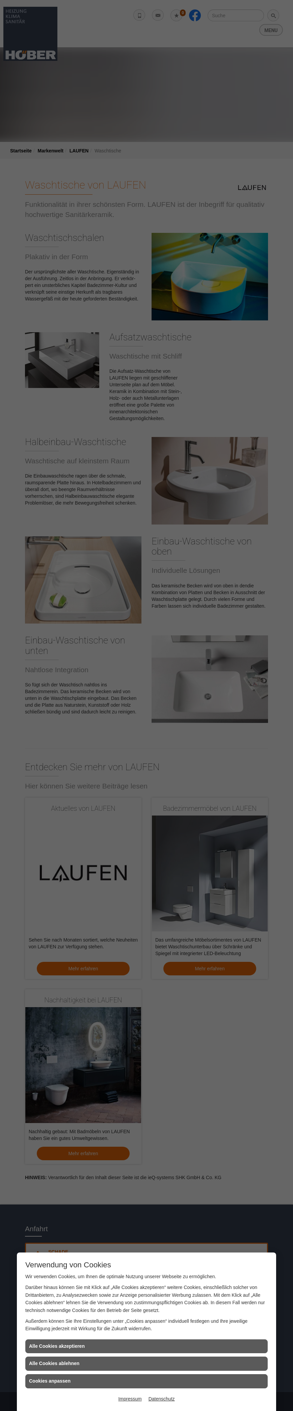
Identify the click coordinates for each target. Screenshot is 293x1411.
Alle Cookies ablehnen (54, 1363)
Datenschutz (162, 1399)
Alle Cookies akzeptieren (57, 1346)
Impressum (129, 1399)
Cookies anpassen (50, 1381)
